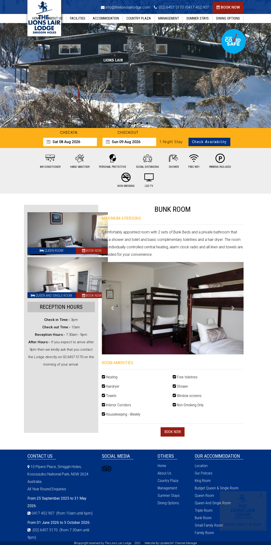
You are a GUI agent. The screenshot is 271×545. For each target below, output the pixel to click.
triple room (203, 510)
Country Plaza (138, 18)
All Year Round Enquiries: (47, 489)
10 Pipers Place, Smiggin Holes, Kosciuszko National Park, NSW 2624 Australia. (57, 474)
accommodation (106, 18)
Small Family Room (209, 525)
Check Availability (209, 142)
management (168, 18)
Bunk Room (203, 518)
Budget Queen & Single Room (216, 488)
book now (230, 7)
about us (55, 18)
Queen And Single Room (51, 295)
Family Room (204, 533)
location (201, 466)
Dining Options (228, 18)
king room (203, 480)
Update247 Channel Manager (178, 543)
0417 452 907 (197, 7)
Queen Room (51, 251)
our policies (203, 473)
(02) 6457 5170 (171, 7)
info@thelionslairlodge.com (128, 7)
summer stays (197, 18)
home (36, 18)
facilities (77, 18)
